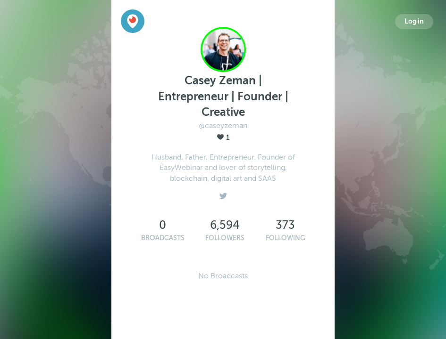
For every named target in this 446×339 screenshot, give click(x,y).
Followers (224, 238)
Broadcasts (163, 238)
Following (285, 238)
